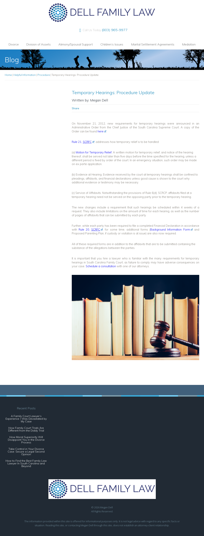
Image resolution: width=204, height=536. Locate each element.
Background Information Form (171, 229)
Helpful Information (25, 74)
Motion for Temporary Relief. (94, 152)
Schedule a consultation (101, 266)
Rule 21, (83, 142)
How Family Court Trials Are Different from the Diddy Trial (26, 429)
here (102, 131)
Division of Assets (38, 44)
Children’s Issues (111, 44)
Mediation (189, 44)
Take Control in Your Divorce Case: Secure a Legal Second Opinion (26, 451)
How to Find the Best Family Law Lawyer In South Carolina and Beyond (26, 463)
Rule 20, (91, 229)
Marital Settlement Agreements (152, 44)
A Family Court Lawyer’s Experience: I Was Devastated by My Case (26, 418)
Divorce (13, 44)
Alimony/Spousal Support (75, 44)
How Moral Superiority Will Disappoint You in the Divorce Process (26, 439)
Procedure (44, 74)
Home (8, 74)
